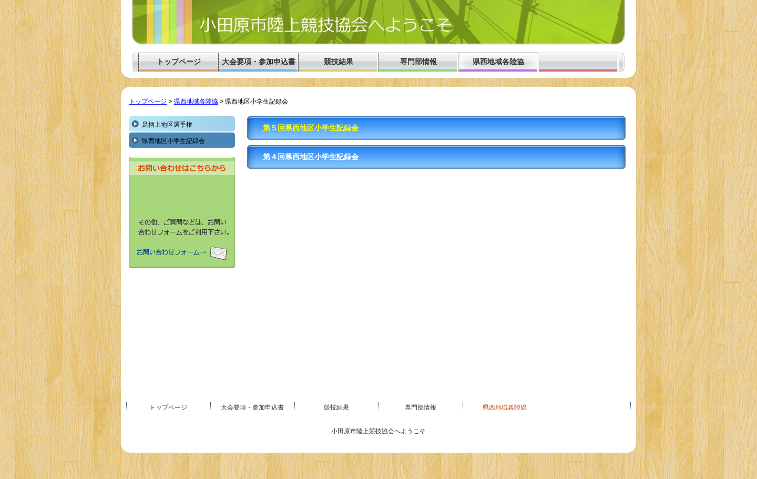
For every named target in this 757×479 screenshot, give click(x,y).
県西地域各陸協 (196, 101)
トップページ (148, 101)
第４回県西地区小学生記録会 (311, 157)
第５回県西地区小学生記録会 (311, 128)
